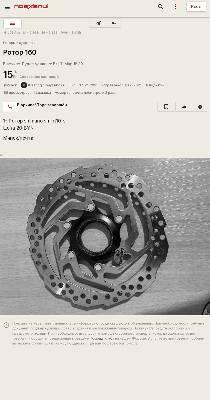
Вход (196, 6)
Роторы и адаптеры (19, 43)
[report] (200, 107)
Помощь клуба (102, 338)
